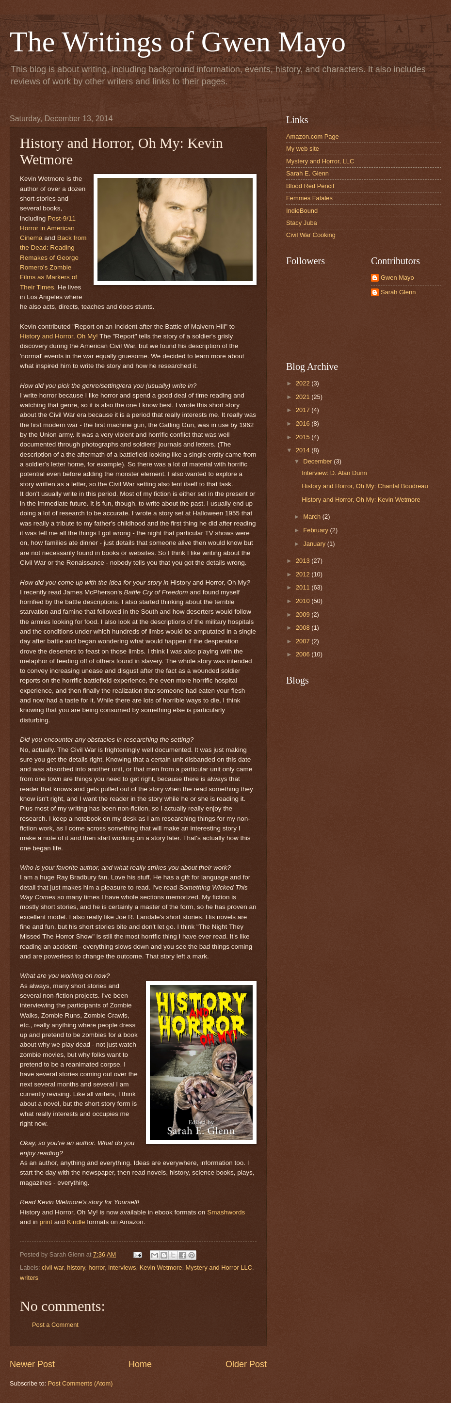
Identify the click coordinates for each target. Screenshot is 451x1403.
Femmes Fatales (309, 198)
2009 (303, 614)
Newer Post (32, 1364)
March (312, 516)
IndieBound (302, 210)
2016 (303, 423)
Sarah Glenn (398, 292)
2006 (303, 654)
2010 (303, 601)
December (318, 461)
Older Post (246, 1364)
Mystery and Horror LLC (219, 1267)
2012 (303, 574)
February (316, 530)
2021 (303, 396)
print (46, 1222)
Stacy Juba (301, 222)
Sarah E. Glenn (307, 173)
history (76, 1267)
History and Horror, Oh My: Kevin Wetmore (361, 499)
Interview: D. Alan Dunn (334, 473)
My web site (302, 148)
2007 (303, 641)
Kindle (76, 1222)
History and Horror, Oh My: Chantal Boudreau (365, 486)
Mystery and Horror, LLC (320, 161)
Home (140, 1364)
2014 (303, 450)
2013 (303, 560)
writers (29, 1277)
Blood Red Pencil (310, 186)
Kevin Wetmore (161, 1267)
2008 (303, 627)
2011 (303, 587)
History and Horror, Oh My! (59, 336)
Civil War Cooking (311, 235)
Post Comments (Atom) (80, 1383)
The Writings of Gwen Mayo (178, 42)
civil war (53, 1267)
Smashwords (226, 1212)
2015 (303, 437)
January (315, 543)
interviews (122, 1267)
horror (96, 1267)
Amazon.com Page (312, 136)
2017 (303, 410)
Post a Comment (55, 1324)
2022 (303, 383)
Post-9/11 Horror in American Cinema (48, 228)
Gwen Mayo (397, 277)
